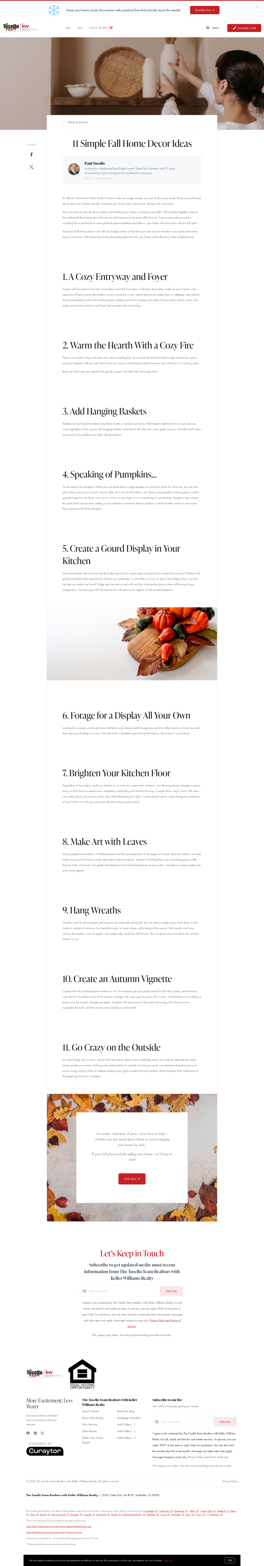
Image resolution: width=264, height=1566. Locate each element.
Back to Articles (78, 122)
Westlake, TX (152, 1514)
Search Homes (90, 1411)
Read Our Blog (125, 1411)
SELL (68, 28)
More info (167, 1560)
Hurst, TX (34, 1514)
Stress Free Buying (92, 1418)
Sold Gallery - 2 (126, 1431)
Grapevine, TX (181, 1511)
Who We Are (89, 1424)
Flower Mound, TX (60, 1514)
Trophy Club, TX (208, 1511)
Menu (213, 28)
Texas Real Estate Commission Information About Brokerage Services (58, 1526)
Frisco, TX (200, 1514)
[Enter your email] (123, 1291)
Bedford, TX (223, 1511)
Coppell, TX (89, 1514)
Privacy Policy (230, 1481)
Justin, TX (189, 1514)
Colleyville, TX (166, 1511)
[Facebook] (28, 1433)
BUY (79, 28)
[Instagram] (42, 1433)
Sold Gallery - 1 (126, 1424)
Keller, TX (194, 1511)
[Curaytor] (44, 1455)
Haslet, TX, (116, 1514)
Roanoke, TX (76, 1514)
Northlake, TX (177, 1514)
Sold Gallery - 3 (126, 1438)
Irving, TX (165, 1514)
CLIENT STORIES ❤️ (101, 28)
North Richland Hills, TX (133, 1514)
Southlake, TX (151, 1511)
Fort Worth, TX (103, 1514)
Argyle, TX (45, 1514)
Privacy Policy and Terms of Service (208, 1457)
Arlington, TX (216, 1514)
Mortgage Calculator (129, 1418)
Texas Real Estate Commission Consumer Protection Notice (54, 1532)
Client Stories (89, 1431)
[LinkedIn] (35, 1433)
